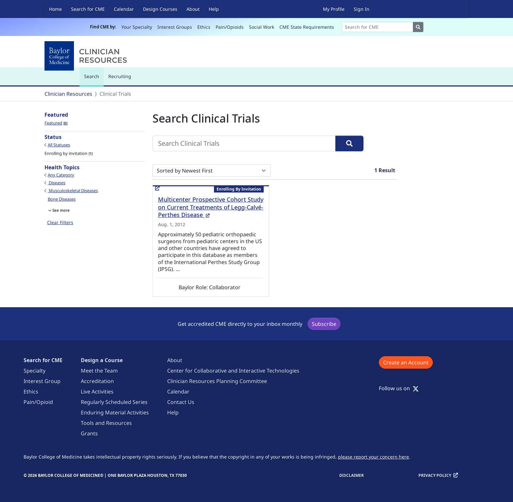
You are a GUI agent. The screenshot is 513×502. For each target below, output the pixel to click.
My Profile (334, 9)
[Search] (377, 27)
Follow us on (399, 388)
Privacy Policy (434, 475)
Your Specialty (136, 27)
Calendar (124, 9)
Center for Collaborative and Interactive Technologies (233, 370)
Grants (89, 433)
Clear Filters (60, 222)
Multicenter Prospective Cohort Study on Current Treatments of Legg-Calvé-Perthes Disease (210, 207)
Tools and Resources (106, 423)
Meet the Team (99, 370)
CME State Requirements (306, 27)
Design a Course (102, 360)
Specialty (34, 370)
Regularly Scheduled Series (114, 402)
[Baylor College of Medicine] (87, 56)
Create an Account (406, 362)
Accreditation (97, 381)
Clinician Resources (68, 93)
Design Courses (160, 9)
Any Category (61, 175)
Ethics (203, 27)
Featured (55, 123)
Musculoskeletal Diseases (73, 190)
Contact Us (180, 402)
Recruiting (119, 76)
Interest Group (42, 381)
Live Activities (97, 391)
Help (214, 9)
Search (93, 79)
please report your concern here (373, 457)
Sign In (361, 9)
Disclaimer (351, 475)
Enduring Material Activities (115, 412)
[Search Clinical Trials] (244, 143)
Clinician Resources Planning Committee (217, 381)
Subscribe (324, 323)
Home (55, 9)
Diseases (56, 183)
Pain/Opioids (230, 27)
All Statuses (59, 145)
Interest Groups (174, 27)
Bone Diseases (62, 199)
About (193, 9)
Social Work (261, 27)
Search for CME (88, 9)
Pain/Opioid (38, 402)
